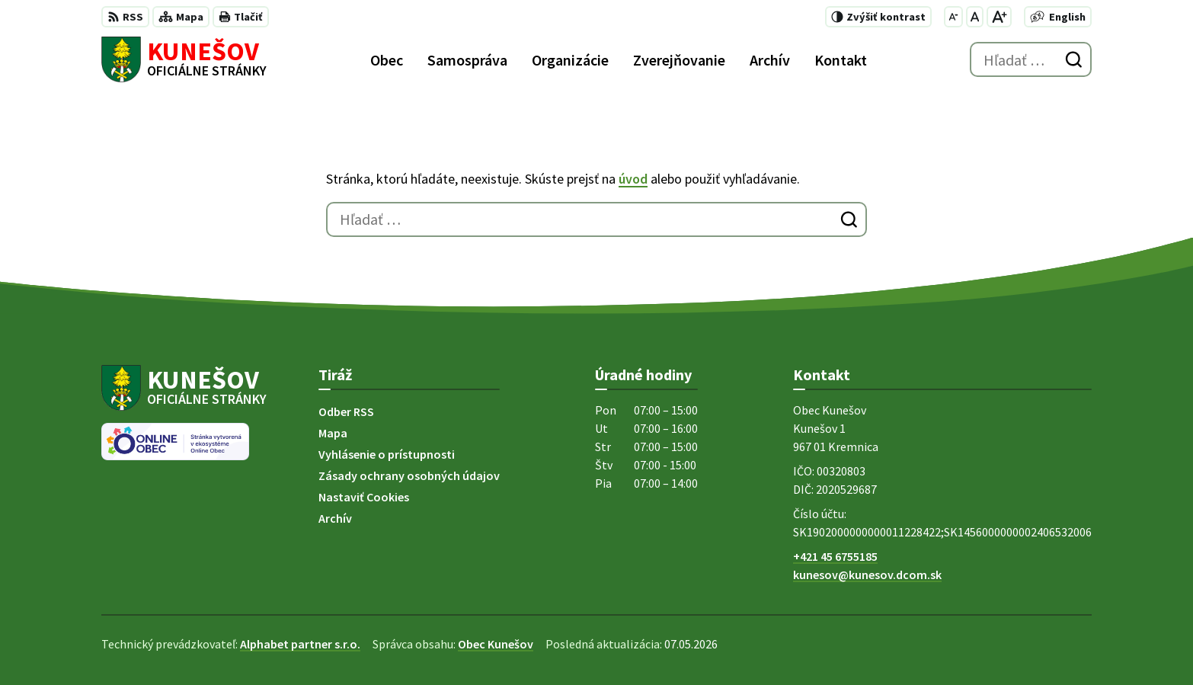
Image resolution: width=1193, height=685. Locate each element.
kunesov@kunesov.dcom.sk (867, 574)
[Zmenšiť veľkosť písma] (953, 16)
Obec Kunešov (495, 643)
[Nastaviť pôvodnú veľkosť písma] (975, 16)
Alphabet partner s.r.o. (300, 643)
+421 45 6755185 (835, 556)
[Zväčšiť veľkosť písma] (999, 16)
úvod (633, 178)
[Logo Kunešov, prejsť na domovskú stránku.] (184, 59)
